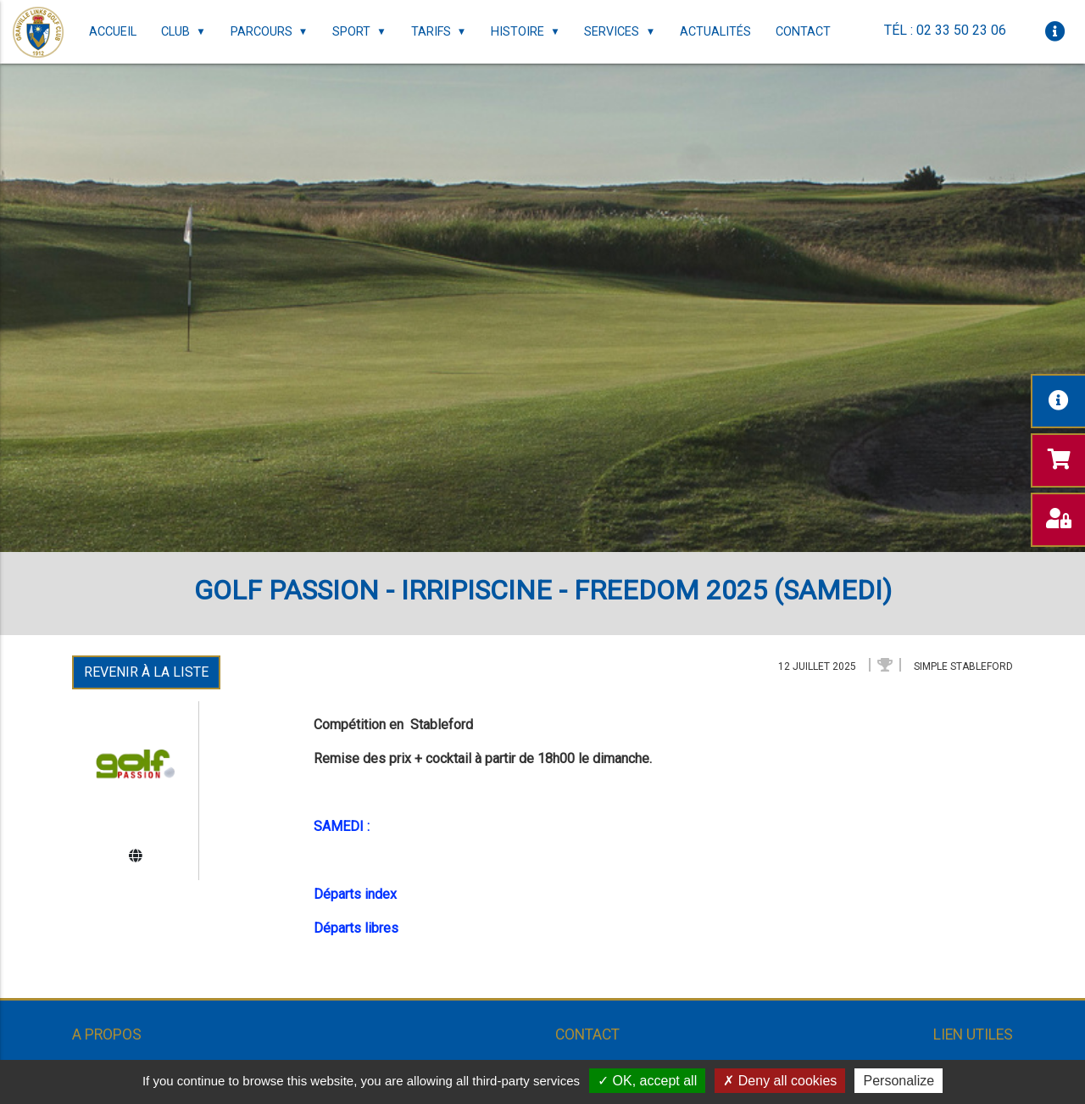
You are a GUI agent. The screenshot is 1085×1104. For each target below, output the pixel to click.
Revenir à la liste (146, 672)
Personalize (898, 1080)
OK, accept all (647, 1080)
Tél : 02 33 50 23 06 (945, 30)
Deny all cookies (780, 1080)
